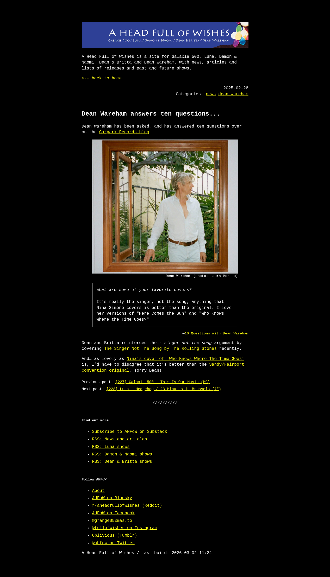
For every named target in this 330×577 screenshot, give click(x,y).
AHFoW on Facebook (113, 513)
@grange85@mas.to (112, 521)
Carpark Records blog (124, 132)
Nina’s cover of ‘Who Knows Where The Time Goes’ (185, 359)
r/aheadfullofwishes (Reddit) (127, 506)
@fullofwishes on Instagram (124, 528)
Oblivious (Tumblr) (114, 535)
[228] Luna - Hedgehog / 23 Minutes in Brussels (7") (163, 388)
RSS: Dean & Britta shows (122, 462)
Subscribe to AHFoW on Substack (129, 432)
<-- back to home (102, 78)
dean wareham (233, 94)
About (98, 491)
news (211, 94)
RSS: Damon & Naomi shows (122, 454)
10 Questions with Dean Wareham (216, 333)
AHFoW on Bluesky (112, 498)
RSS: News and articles (119, 439)
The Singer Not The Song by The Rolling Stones (160, 349)
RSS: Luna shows (111, 447)
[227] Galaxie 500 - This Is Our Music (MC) (162, 381)
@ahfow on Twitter (113, 543)
